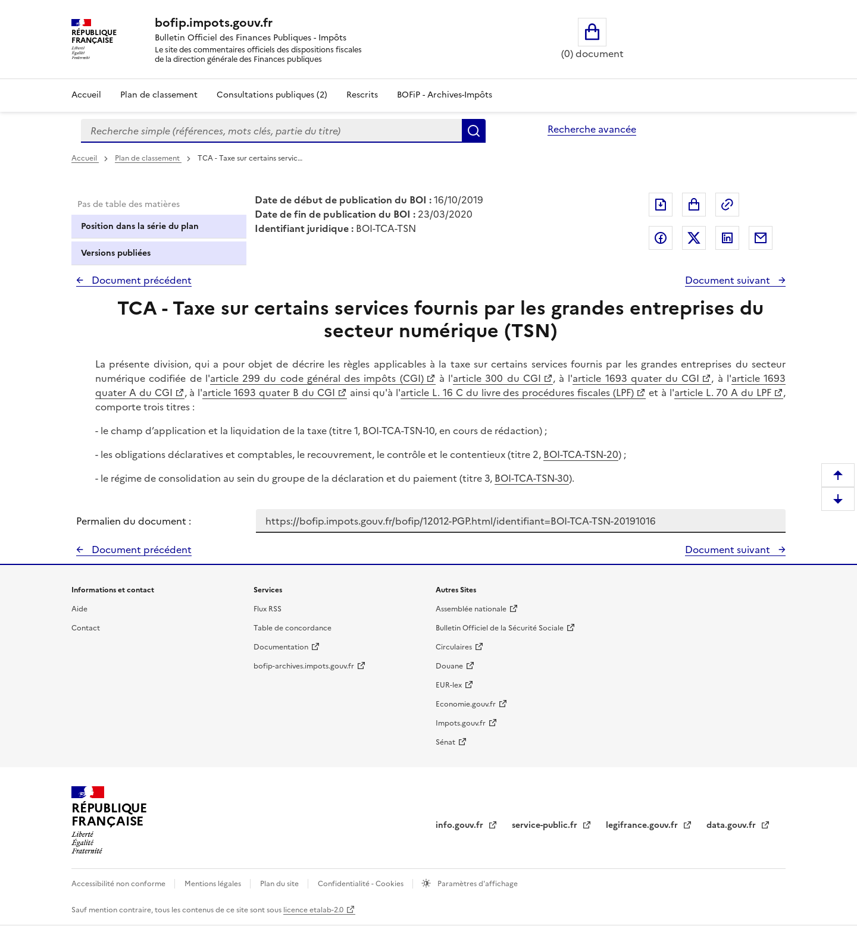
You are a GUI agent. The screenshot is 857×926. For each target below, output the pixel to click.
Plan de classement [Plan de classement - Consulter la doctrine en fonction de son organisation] (159, 95)
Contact (85, 628)
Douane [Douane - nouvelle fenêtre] (449, 666)
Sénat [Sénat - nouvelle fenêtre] (445, 742)
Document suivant (728, 280)
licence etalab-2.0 (313, 910)
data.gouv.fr (732, 825)
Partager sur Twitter (694, 238)
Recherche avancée (592, 129)
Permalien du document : (133, 521)
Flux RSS (268, 609)
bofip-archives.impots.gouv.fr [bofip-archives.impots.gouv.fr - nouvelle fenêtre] (304, 666)
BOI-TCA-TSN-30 (532, 478)
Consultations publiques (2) (272, 95)
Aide (79, 609)
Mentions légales (213, 883)
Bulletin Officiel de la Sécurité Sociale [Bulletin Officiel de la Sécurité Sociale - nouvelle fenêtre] (500, 628)
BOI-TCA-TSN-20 (580, 454)
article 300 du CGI (497, 378)
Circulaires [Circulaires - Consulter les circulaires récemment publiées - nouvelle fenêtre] (454, 647)
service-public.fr (546, 825)
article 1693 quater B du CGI (268, 392)
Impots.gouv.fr (461, 723)
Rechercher (474, 131)
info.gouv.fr (461, 825)
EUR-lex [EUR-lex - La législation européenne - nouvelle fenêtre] (449, 685)
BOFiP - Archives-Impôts (444, 95)
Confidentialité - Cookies (361, 883)
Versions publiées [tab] (116, 253)
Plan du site (280, 883)
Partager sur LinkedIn (727, 238)
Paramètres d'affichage (477, 883)
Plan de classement (148, 158)
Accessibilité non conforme (119, 883)
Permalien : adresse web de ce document (727, 204)
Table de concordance (292, 628)
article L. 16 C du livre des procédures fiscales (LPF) (517, 392)
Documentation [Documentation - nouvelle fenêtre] (281, 647)
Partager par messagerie (760, 238)
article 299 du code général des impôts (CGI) (317, 378)
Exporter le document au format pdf (661, 204)
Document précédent (140, 280)
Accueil (86, 95)
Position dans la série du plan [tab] (140, 226)
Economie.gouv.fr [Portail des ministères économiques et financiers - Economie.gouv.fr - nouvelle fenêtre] (466, 704)
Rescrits (362, 95)
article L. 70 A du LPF (722, 392)
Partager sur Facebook (661, 238)
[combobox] (271, 131)
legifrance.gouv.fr (643, 825)
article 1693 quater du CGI (636, 378)
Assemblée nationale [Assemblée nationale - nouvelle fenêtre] (471, 609)
